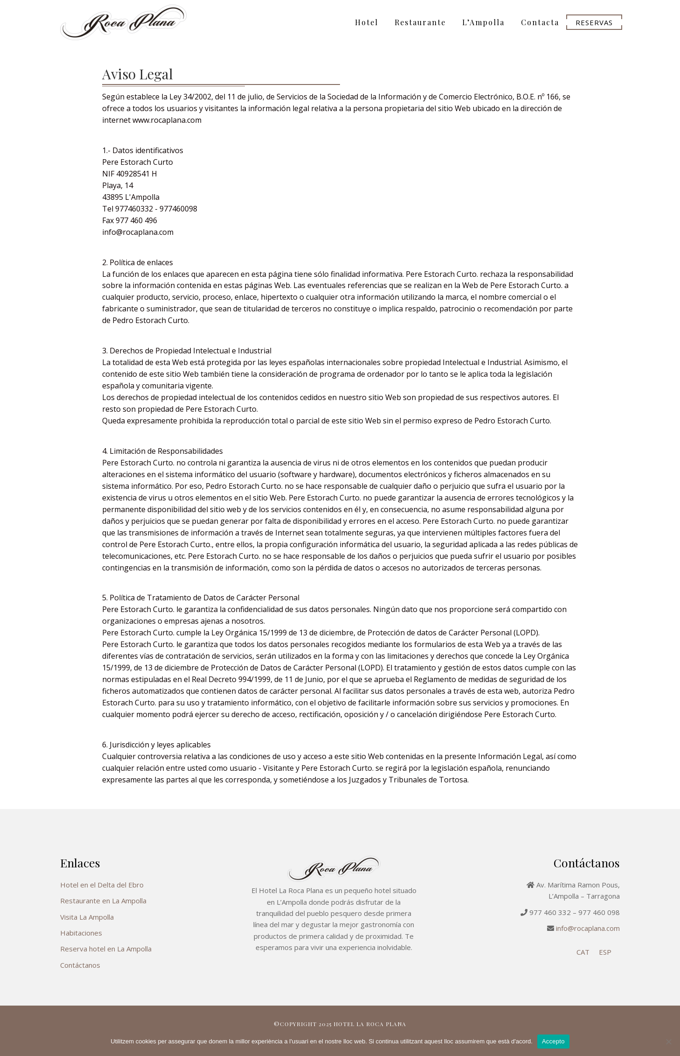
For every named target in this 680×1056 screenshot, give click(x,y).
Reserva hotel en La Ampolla (106, 948)
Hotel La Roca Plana (144, 22)
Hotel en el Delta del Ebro (102, 884)
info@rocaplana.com (588, 928)
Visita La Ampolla (87, 917)
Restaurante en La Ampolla (103, 900)
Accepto (553, 1041)
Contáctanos (80, 965)
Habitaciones (81, 932)
